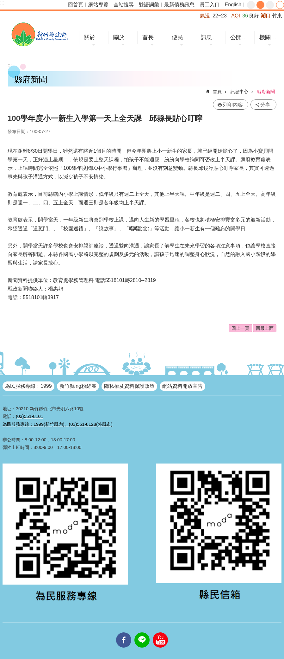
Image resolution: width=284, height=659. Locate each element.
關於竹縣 (94, 37)
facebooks (123, 632)
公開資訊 (241, 37)
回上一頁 (240, 328)
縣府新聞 (266, 91)
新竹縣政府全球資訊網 (39, 34)
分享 (280, 5)
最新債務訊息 (179, 4)
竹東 (277, 15)
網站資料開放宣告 (182, 386)
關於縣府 (124, 37)
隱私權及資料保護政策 (129, 386)
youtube (160, 632)
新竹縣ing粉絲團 (77, 386)
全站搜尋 (124, 4)
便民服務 (182, 37)
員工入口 (210, 4)
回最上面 (265, 328)
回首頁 (75, 4)
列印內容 (233, 104)
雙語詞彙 (149, 4)
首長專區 (153, 37)
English (233, 4)
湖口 (266, 15)
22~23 (220, 15)
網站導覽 (98, 4)
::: (2, 2)
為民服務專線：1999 (28, 386)
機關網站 (270, 37)
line (142, 632)
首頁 (217, 91)
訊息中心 (211, 37)
